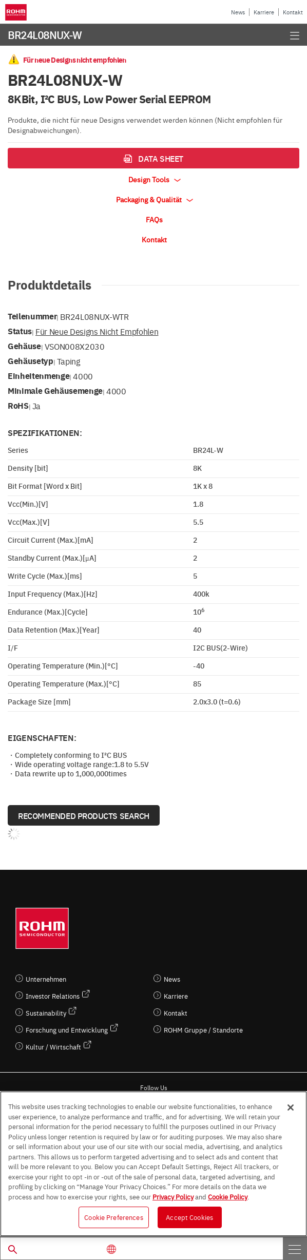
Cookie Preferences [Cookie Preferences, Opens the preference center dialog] (113, 1216)
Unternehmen (46, 979)
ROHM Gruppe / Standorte (203, 1029)
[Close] (290, 1107)
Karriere (264, 12)
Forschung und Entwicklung (67, 1029)
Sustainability (46, 1012)
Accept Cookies (189, 1216)
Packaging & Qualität (154, 199)
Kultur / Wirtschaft (53, 1046)
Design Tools (154, 179)
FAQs (154, 219)
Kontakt (293, 12)
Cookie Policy (227, 1196)
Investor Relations (53, 995)
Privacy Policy (173, 1196)
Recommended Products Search (83, 815)
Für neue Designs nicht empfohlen (96, 331)
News (238, 12)
